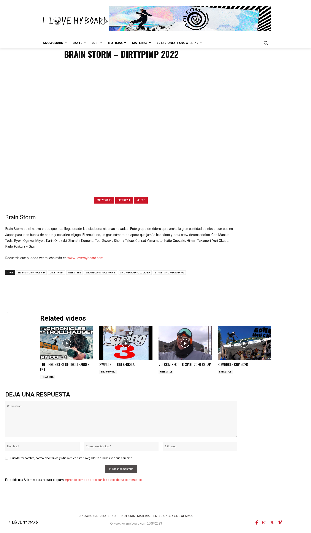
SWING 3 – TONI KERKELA (117, 364)
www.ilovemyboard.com (85, 258)
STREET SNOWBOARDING (169, 272)
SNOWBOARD (104, 200)
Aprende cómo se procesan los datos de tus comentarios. (104, 480)
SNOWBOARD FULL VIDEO (135, 272)
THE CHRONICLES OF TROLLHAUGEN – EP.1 (66, 367)
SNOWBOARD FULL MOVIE (101, 272)
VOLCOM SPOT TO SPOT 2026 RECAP (185, 364)
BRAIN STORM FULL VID (31, 272)
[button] (265, 43)
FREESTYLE (124, 200)
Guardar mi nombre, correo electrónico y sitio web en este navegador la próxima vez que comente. (71, 458)
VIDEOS (141, 200)
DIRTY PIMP (56, 272)
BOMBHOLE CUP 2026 (233, 364)
